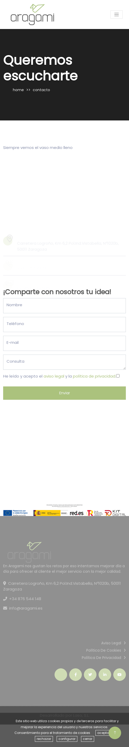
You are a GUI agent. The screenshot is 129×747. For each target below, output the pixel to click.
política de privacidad (94, 376)
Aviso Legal (111, 643)
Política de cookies (103, 650)
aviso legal (54, 376)
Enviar (64, 393)
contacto (41, 89)
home (18, 89)
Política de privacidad (101, 657)
